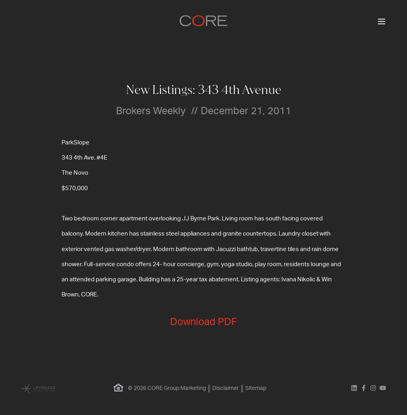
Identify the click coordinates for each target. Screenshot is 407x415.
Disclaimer (225, 388)
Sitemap (255, 388)
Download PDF (203, 322)
